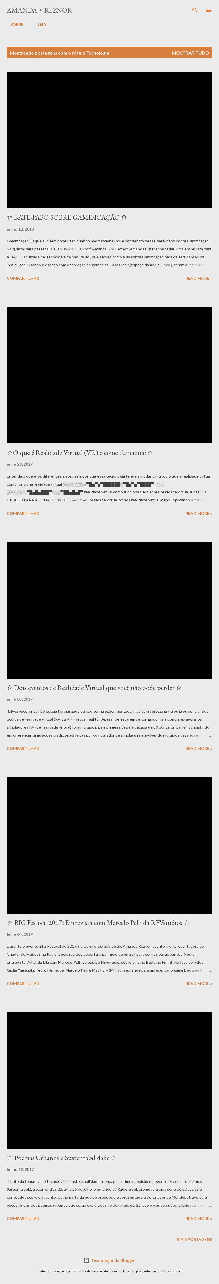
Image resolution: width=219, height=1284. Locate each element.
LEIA (39, 24)
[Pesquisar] (195, 10)
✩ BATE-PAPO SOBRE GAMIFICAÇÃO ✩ (67, 217)
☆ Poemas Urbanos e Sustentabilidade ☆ (62, 1157)
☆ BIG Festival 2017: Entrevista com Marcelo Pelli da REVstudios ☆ (98, 922)
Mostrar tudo (190, 52)
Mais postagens (194, 1239)
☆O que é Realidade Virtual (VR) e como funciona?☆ (80, 452)
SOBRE (13, 24)
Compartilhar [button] (23, 278)
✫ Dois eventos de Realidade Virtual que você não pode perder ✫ (94, 687)
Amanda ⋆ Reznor (39, 10)
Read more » (199, 278)
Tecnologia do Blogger (109, 1260)
